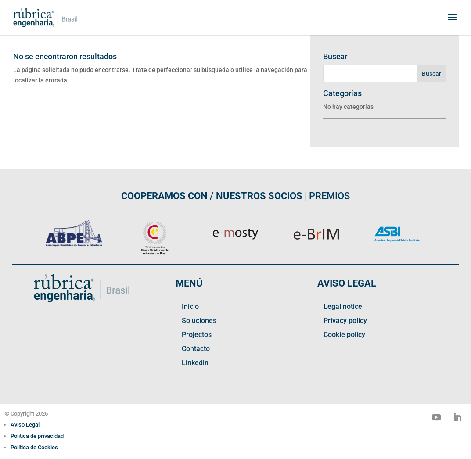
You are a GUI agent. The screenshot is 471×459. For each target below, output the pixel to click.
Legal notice (343, 306)
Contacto (196, 348)
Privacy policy (345, 320)
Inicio (190, 306)
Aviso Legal (25, 424)
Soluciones (199, 320)
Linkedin (195, 363)
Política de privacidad (37, 436)
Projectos (197, 334)
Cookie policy (344, 334)
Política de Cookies (34, 447)
